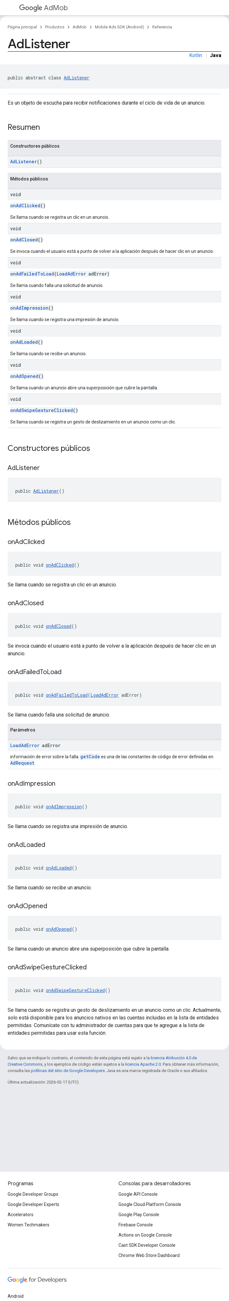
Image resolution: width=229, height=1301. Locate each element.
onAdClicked (25, 205)
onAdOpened (24, 376)
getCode (90, 756)
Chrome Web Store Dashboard (149, 1255)
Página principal (22, 27)
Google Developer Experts (33, 1204)
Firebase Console (135, 1224)
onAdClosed (24, 240)
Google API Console (138, 1194)
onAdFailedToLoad (32, 274)
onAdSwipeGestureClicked (41, 410)
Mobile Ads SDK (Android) (119, 27)
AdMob (43, 8)
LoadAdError (71, 274)
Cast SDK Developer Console (146, 1245)
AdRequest (22, 763)
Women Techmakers (28, 1224)
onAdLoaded (24, 342)
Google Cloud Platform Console (149, 1204)
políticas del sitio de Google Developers (68, 1070)
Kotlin (195, 55)
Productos (54, 27)
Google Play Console (138, 1214)
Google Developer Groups (33, 1194)
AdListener (76, 78)
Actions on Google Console (145, 1235)
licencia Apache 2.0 (143, 1064)
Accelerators (20, 1214)
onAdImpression (29, 308)
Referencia (162, 27)
